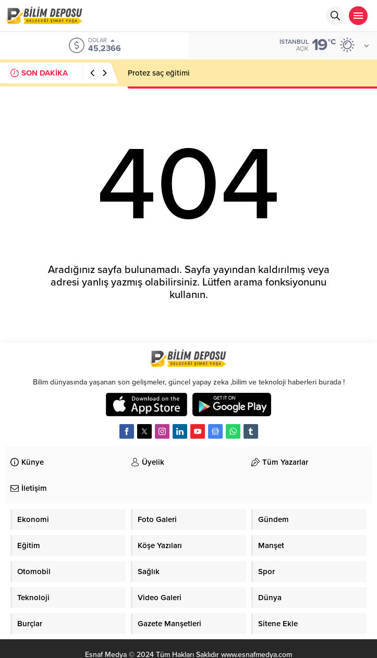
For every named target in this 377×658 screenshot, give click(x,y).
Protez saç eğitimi (159, 73)
